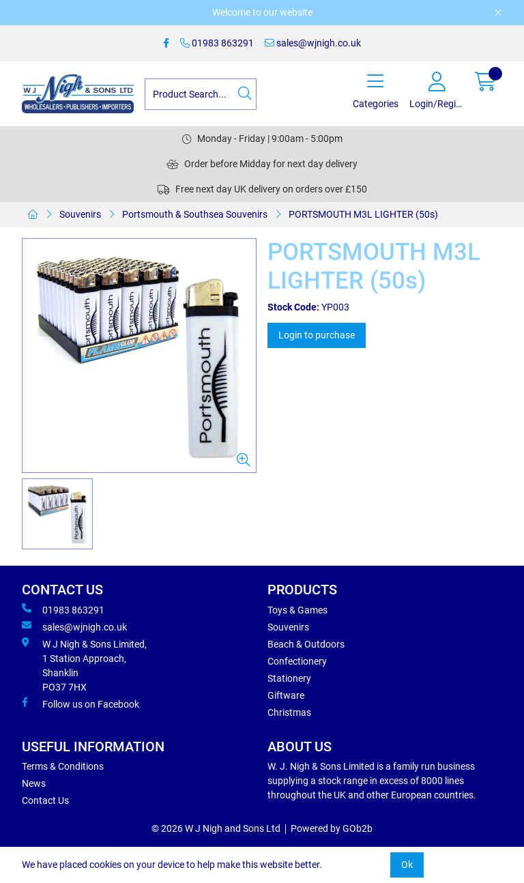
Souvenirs (80, 214)
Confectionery (297, 661)
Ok (407, 864)
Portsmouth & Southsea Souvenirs (194, 214)
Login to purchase (316, 335)
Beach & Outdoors (306, 644)
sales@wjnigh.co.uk (313, 43)
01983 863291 (217, 43)
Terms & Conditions (63, 766)
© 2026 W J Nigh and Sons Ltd (215, 828)
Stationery (289, 678)
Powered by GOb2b (332, 828)
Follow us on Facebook (80, 703)
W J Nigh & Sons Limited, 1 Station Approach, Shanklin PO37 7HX (84, 665)
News (34, 783)
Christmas (289, 712)
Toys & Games (297, 610)
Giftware (285, 695)
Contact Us (45, 800)
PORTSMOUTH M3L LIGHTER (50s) (363, 214)
